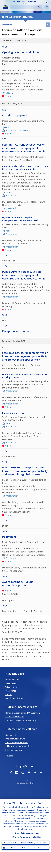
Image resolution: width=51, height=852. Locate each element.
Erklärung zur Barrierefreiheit (18, 746)
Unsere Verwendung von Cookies (27, 837)
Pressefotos (10, 691)
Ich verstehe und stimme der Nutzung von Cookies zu (27, 843)
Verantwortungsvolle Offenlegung (20, 720)
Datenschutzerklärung (15, 738)
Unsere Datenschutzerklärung (27, 833)
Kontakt (8, 694)
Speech (9, 92)
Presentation (12, 130)
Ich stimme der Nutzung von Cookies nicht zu (27, 848)
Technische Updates (14, 716)
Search (39, 7)
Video (6, 96)
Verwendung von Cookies (16, 742)
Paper (8, 192)
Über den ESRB (12, 679)
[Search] (24, 7)
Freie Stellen (11, 683)
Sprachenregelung (13, 750)
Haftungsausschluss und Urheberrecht (22, 713)
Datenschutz (11, 735)
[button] (46, 2)
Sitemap (10, 756)
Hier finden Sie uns (14, 698)
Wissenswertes (12, 687)
